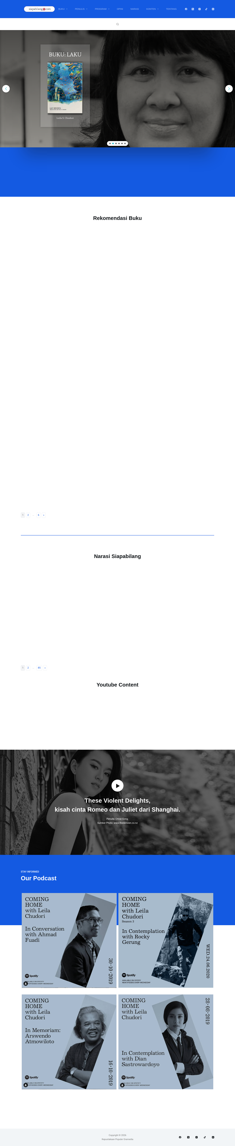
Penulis (82, 9)
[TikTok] (206, 9)
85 (39, 667)
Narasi (135, 9)
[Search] (117, 24)
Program (103, 9)
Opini (120, 9)
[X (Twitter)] (193, 9)
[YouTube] (213, 9)
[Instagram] (199, 9)
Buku (63, 9)
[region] (117, 88)
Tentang (171, 9)
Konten (153, 9)
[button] (6, 88)
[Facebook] (186, 9)
